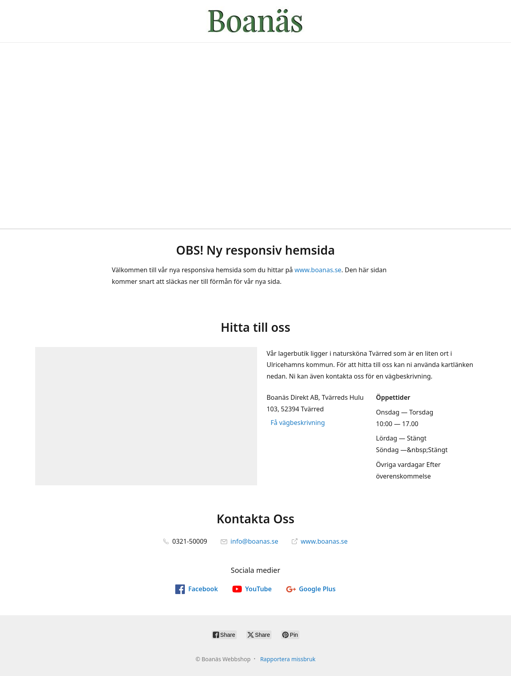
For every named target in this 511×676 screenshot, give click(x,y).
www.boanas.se (318, 269)
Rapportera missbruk (288, 659)
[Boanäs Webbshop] (255, 21)
